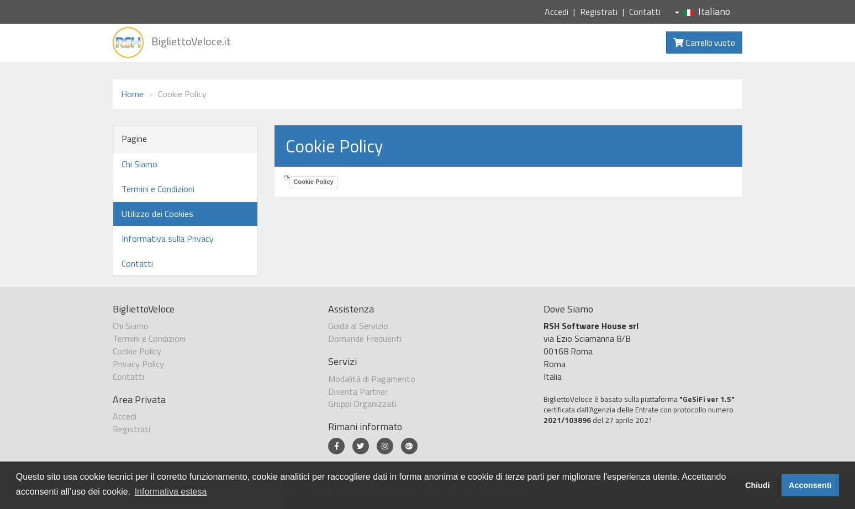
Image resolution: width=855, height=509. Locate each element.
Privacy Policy (138, 363)
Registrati (599, 11)
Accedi (556, 11)
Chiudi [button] (757, 485)
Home (132, 93)
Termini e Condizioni (158, 188)
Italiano (702, 11)
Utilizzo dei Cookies (157, 213)
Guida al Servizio (358, 325)
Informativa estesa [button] (171, 491)
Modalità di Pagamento (371, 378)
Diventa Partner (358, 391)
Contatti (645, 11)
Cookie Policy (314, 181)
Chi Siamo (139, 164)
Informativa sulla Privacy (168, 238)
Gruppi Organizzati (362, 403)
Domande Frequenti (365, 338)
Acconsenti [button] (810, 485)
